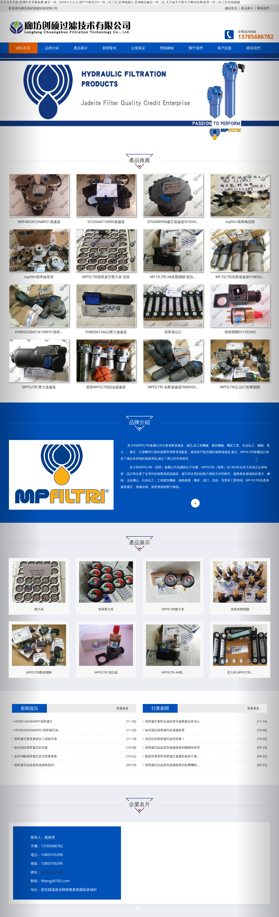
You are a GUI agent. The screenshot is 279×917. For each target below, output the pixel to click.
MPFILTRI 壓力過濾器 (39, 387)
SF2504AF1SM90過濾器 (106, 221)
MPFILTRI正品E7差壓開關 (240, 387)
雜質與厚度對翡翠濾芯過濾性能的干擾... (172, 756)
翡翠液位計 (173, 332)
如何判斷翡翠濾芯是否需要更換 (35, 756)
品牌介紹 (52, 48)
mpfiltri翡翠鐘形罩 (39, 276)
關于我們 (196, 48)
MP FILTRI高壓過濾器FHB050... (240, 276)
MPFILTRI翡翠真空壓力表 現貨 (106, 276)
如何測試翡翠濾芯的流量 (31, 747)
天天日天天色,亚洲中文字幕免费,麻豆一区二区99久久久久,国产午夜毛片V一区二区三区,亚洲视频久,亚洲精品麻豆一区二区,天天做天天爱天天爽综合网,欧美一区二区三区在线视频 (120, 2)
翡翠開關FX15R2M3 (240, 332)
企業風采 (138, 48)
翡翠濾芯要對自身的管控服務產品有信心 (172, 721)
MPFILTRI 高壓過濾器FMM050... (173, 387)
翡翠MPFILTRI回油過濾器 (106, 387)
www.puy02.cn (53, 872)
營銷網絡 (167, 48)
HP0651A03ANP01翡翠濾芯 (33, 721)
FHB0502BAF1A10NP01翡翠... (39, 332)
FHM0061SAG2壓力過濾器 (106, 332)
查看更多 (122, 708)
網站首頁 (231, 8)
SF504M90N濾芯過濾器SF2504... (173, 221)
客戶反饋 (224, 48)
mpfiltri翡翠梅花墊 (240, 221)
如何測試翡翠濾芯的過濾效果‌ (165, 730)
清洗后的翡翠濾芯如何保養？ (165, 739)
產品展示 (81, 48)
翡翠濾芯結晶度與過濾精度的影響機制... (172, 765)
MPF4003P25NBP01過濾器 (39, 221)
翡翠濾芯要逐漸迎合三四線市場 (35, 739)
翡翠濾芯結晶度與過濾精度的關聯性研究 (172, 747)
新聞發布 (109, 48)
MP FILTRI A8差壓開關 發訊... (173, 276)
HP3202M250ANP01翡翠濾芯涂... (37, 730)
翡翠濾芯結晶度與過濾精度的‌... (35, 765)
